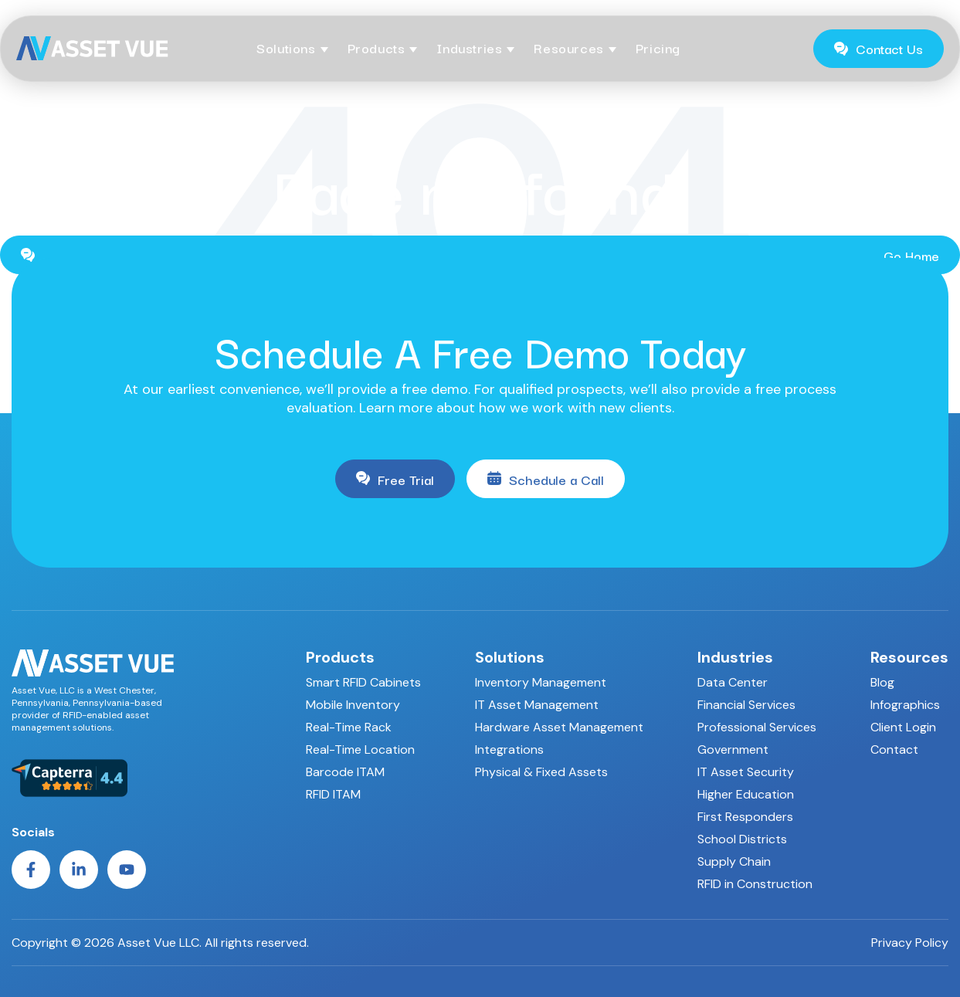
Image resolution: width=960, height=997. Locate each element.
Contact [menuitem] (894, 749)
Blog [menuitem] (882, 682)
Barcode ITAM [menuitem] (345, 772)
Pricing (658, 47)
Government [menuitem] (732, 749)
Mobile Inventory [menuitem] (353, 705)
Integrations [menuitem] (509, 749)
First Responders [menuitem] (745, 817)
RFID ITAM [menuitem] (333, 794)
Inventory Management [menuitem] (540, 682)
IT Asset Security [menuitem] (745, 772)
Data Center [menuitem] (732, 682)
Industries (469, 47)
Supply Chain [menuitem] (734, 861)
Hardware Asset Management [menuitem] (559, 727)
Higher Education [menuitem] (745, 794)
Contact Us (878, 48)
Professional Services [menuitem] (756, 727)
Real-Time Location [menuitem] (360, 749)
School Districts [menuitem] (742, 839)
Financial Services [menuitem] (746, 705)
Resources (568, 47)
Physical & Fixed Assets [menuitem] (541, 772)
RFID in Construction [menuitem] (754, 884)
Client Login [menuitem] (903, 727)
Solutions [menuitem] (509, 657)
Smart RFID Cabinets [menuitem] (363, 682)
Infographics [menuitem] (905, 705)
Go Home (480, 255)
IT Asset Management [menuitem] (537, 705)
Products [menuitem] (340, 657)
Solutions (285, 47)
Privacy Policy (909, 943)
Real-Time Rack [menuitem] (349, 727)
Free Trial (395, 479)
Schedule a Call (545, 479)
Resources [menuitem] (909, 657)
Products (376, 47)
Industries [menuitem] (735, 657)
